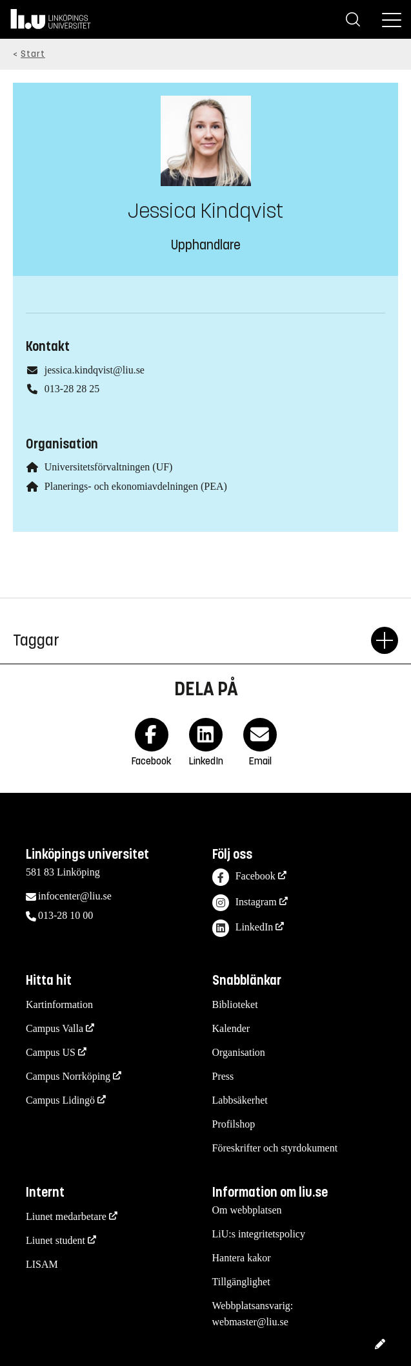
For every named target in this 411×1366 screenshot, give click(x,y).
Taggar (192, 640)
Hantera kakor (241, 1257)
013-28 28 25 (72, 388)
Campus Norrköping (68, 1076)
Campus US (50, 1052)
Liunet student (55, 1240)
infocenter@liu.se (75, 895)
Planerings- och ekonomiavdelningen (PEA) (136, 486)
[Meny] (391, 19)
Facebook (244, 877)
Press (223, 1076)
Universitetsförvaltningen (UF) (109, 466)
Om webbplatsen (247, 1209)
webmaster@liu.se (250, 1321)
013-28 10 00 (65, 915)
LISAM (42, 1264)
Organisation (238, 1052)
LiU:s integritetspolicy (258, 1233)
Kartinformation (59, 1004)
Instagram (244, 903)
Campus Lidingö (60, 1100)
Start (33, 53)
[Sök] (353, 19)
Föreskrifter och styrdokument (275, 1147)
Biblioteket (235, 1004)
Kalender (231, 1028)
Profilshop (234, 1124)
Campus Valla (54, 1028)
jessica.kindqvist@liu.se (95, 369)
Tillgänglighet (241, 1281)
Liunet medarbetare (66, 1216)
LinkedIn (243, 928)
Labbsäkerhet (240, 1100)
